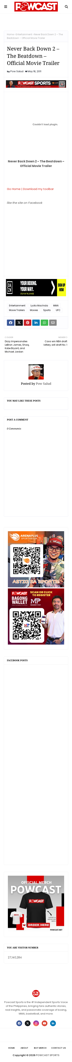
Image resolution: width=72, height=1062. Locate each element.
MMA (56, 305)
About (24, 1047)
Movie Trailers (17, 310)
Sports (47, 310)
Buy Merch (40, 1047)
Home (10, 34)
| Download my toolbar (37, 189)
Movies (34, 310)
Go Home (14, 189)
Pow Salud (16, 71)
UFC (58, 310)
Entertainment (24, 34)
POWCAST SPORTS (47, 1055)
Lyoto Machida (39, 305)
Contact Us (58, 1047)
